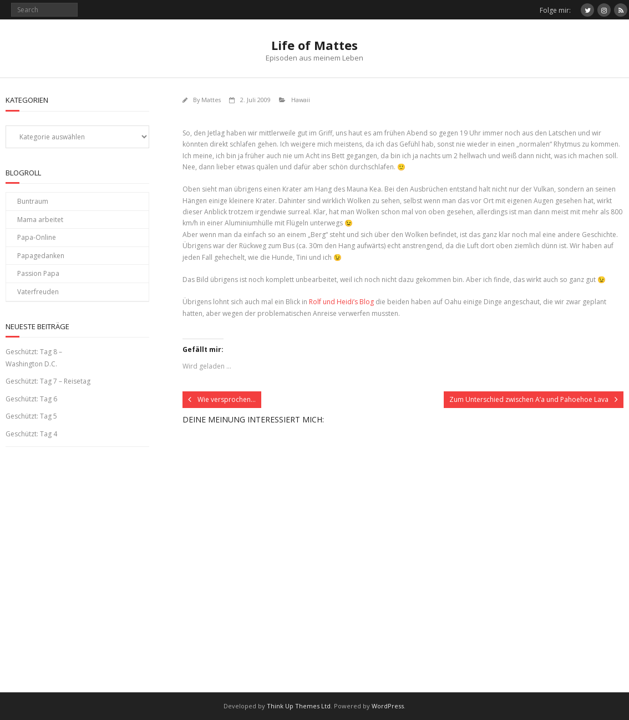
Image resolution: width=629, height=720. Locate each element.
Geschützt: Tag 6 (31, 399)
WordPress (388, 706)
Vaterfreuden (38, 291)
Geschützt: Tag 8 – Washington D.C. (34, 358)
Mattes (211, 99)
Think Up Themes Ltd (299, 706)
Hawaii (300, 99)
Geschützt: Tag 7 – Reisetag (48, 381)
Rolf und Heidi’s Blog (341, 301)
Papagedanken (40, 255)
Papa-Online (36, 237)
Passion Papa (38, 273)
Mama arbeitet (40, 219)
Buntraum (32, 201)
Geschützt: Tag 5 (31, 416)
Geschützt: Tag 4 (31, 434)
